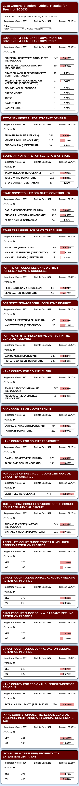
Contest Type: (32, 28)
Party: (6, 28)
